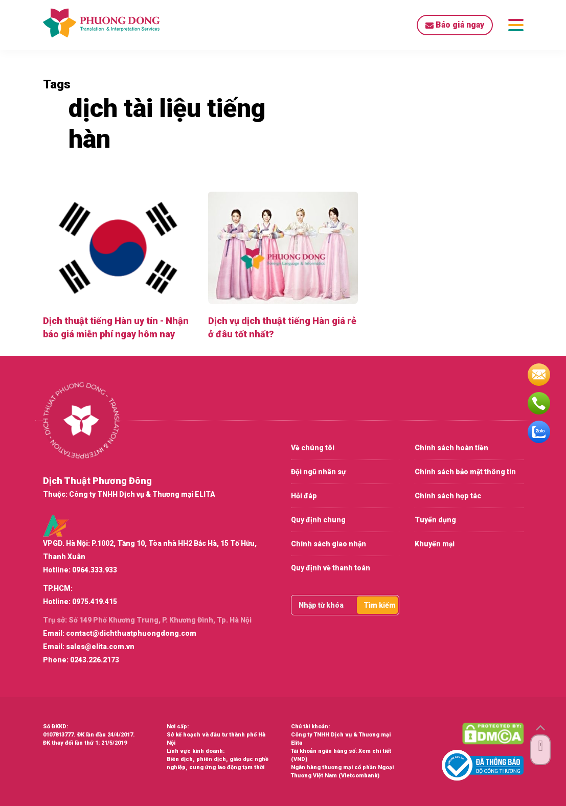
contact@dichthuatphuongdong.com (131, 633)
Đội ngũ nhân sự (318, 472)
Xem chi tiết (374, 751)
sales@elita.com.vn (100, 646)
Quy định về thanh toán (330, 568)
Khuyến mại (435, 544)
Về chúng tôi (312, 448)
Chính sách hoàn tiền (451, 448)
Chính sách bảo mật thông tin (465, 472)
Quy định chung (318, 520)
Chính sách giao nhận (328, 544)
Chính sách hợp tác (448, 496)
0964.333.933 (94, 570)
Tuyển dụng (435, 520)
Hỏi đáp (304, 496)
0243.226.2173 (94, 660)
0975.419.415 (94, 601)
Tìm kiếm (380, 605)
